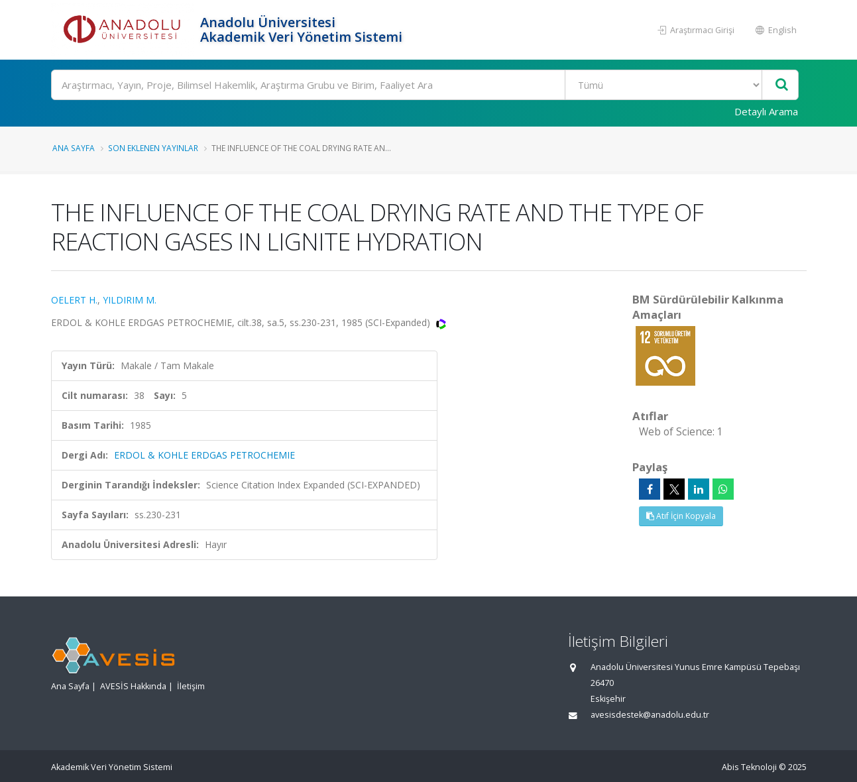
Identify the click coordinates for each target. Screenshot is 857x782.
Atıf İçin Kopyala (681, 516)
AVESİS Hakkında (133, 686)
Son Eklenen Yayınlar (153, 147)
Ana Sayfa (73, 147)
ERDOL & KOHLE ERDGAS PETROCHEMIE (204, 455)
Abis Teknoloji (749, 767)
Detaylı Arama (766, 111)
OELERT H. (74, 300)
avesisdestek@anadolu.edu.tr (650, 714)
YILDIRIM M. (129, 300)
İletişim (191, 686)
